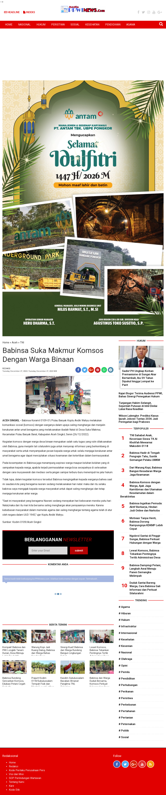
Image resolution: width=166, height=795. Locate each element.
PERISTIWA (58, 24)
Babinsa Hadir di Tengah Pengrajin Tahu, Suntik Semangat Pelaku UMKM (145, 456)
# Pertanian (126, 717)
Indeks (29, 12)
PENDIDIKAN (112, 24)
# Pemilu (124, 672)
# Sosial (124, 737)
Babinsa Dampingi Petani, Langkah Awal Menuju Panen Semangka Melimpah (145, 570)
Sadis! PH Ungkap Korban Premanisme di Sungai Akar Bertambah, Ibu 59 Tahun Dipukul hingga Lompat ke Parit (139, 377)
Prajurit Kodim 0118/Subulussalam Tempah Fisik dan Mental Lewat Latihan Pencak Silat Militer (42, 684)
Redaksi (13, 766)
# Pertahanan (127, 711)
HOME (8, 24)
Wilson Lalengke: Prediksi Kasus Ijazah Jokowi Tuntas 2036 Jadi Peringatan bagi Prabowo (139, 418)
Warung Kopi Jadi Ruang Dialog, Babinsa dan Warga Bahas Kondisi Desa (43, 651)
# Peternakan (127, 724)
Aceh (15, 342)
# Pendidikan (127, 678)
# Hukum (124, 619)
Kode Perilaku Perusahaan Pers (27, 770)
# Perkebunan (127, 704)
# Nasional (125, 652)
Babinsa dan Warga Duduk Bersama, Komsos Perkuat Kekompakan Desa (100, 682)
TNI (22, 342)
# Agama (124, 606)
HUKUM (40, 24)
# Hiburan (125, 613)
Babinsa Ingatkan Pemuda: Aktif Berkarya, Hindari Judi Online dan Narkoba (146, 507)
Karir (11, 785)
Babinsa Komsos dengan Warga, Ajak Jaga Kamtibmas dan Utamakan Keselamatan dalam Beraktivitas (141, 489)
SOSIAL (75, 24)
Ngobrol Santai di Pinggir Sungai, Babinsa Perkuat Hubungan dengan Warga (145, 539)
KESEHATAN (92, 24)
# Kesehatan (126, 639)
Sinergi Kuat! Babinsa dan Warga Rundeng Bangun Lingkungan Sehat (71, 651)
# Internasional (128, 633)
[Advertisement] (83, 53)
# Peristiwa (126, 698)
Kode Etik (14, 789)
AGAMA (130, 24)
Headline (12, 12)
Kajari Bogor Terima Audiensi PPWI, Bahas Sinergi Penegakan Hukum (141, 395)
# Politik (124, 730)
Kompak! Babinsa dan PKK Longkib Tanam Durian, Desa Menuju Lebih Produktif (13, 651)
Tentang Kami (16, 781)
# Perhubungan (128, 685)
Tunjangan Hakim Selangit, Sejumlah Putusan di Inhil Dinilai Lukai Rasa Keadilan (138, 406)
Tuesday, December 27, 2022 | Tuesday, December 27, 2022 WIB (29, 371)
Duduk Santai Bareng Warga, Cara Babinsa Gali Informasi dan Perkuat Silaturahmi (145, 588)
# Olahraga (125, 659)
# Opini (123, 665)
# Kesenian (125, 646)
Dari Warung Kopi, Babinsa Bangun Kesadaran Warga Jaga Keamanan (146, 471)
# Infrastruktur (127, 626)
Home (5, 342)
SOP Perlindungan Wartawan (25, 778)
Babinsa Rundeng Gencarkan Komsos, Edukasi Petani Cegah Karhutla (13, 682)
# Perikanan (126, 691)
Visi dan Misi (16, 774)
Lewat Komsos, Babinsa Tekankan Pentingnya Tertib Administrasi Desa (99, 651)
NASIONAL (24, 24)
